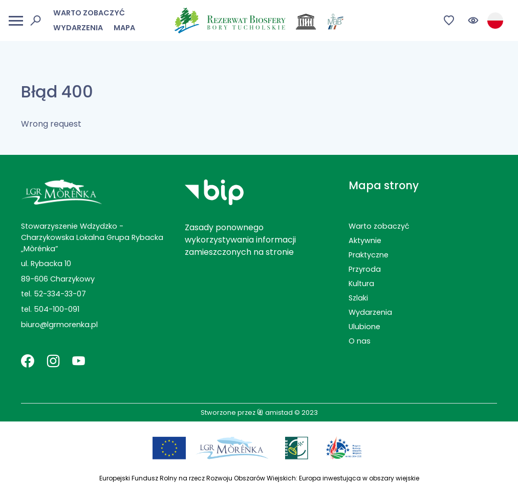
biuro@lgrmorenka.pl (59, 324)
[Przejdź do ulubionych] (449, 21)
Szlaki (358, 298)
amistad (275, 412)
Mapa (124, 28)
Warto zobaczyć (89, 13)
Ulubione (364, 326)
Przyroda (365, 269)
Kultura (361, 283)
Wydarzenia (78, 28)
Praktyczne (369, 255)
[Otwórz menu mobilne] (16, 21)
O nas (360, 341)
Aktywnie (365, 240)
